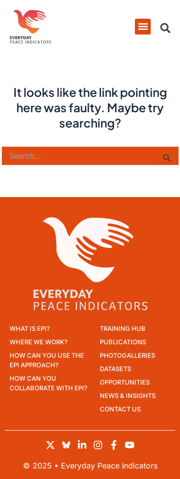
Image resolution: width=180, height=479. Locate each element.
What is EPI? (30, 328)
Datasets (115, 369)
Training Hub (122, 328)
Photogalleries (127, 355)
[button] (143, 27)
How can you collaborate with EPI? (48, 383)
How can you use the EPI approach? (47, 360)
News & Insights (128, 395)
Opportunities (125, 382)
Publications (123, 342)
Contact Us (120, 409)
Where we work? (39, 342)
